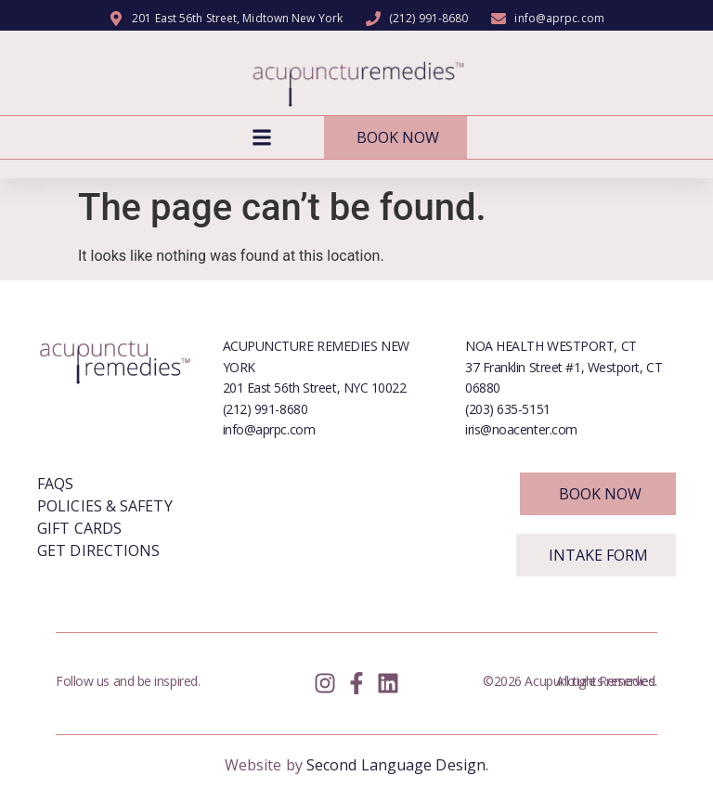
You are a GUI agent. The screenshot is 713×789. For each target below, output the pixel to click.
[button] (262, 138)
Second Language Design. (397, 765)
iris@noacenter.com (521, 429)
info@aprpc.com (269, 429)
